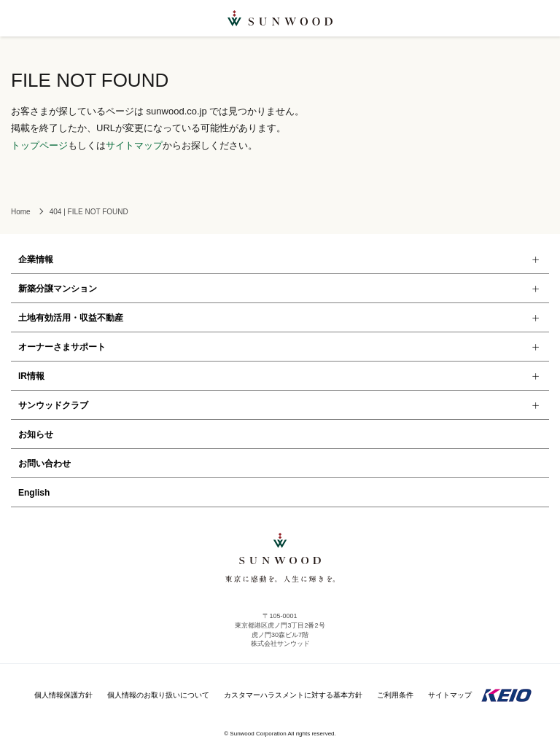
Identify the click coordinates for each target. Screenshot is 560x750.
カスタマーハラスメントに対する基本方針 (293, 695)
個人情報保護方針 (63, 695)
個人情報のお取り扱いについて (158, 695)
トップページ (39, 145)
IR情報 (31, 376)
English (34, 493)
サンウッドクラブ (53, 405)
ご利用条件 (395, 695)
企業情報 (35, 259)
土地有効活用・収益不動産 (70, 318)
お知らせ (35, 434)
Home (21, 212)
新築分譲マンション (57, 289)
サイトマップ (134, 145)
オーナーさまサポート (62, 347)
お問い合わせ (44, 463)
